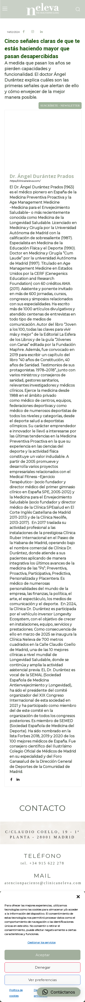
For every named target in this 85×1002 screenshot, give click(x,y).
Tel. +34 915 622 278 (42, 863)
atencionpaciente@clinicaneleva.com (43, 883)
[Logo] (43, 9)
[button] (78, 896)
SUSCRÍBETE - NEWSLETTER (60, 105)
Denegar (42, 967)
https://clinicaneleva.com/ (25, 181)
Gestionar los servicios (41, 942)
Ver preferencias (42, 980)
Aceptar (43, 955)
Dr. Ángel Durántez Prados (42, 176)
